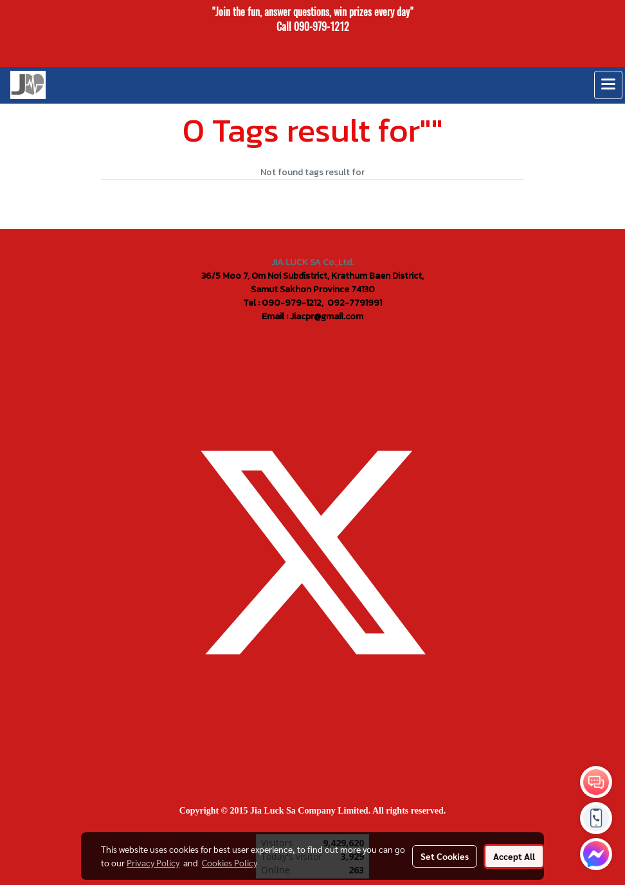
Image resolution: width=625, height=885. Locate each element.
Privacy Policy (153, 862)
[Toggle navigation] (608, 85)
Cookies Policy (229, 862)
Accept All (514, 856)
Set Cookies (445, 856)
